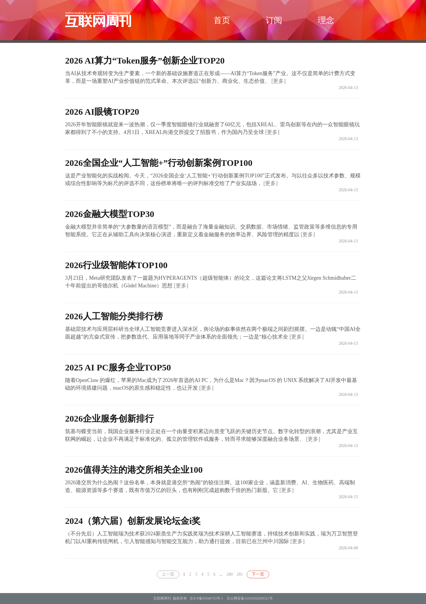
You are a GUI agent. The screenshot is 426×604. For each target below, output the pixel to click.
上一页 (168, 574)
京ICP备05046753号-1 (206, 598)
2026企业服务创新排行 (109, 418)
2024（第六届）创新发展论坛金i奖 (133, 521)
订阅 (274, 20)
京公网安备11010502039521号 (250, 598)
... (221, 574)
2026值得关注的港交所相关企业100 (134, 470)
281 (240, 574)
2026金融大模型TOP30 (109, 214)
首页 (222, 20)
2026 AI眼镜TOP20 (102, 111)
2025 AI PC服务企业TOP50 (118, 367)
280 (230, 574)
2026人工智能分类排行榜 (114, 316)
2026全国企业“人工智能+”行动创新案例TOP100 (158, 163)
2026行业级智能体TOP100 (116, 265)
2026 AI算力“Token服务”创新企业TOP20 (145, 60)
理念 (326, 20)
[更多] (278, 81)
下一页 (258, 574)
